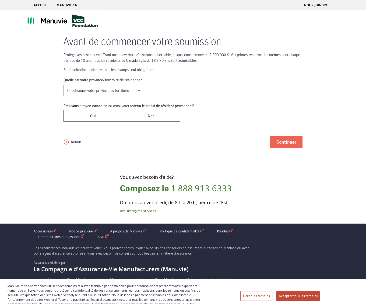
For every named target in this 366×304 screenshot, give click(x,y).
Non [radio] (151, 115)
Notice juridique (83, 231)
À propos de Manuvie (128, 231)
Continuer (286, 142)
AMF (103, 236)
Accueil (40, 5)
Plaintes (225, 231)
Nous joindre (316, 5)
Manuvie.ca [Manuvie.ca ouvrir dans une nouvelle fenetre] (66, 5)
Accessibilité (45, 231)
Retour (72, 142)
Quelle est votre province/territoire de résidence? (102, 80)
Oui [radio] (93, 115)
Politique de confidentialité (182, 231)
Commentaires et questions (61, 236)
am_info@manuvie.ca (138, 211)
